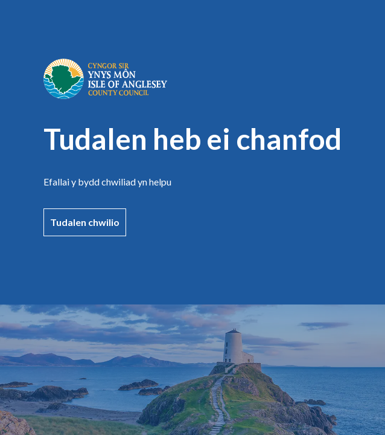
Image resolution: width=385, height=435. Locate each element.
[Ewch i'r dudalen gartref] (105, 95)
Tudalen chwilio (84, 222)
